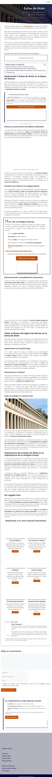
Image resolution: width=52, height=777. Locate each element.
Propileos (15, 570)
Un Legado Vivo (10, 72)
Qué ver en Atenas (13, 17)
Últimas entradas (14, 622)
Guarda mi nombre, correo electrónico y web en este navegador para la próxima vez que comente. (27, 684)
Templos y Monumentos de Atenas (33, 17)
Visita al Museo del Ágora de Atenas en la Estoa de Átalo (21, 68)
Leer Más (15, 551)
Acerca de (7, 622)
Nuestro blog (6, 756)
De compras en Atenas (37, 540)
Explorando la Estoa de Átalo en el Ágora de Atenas (20, 66)
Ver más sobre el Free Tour (26, 107)
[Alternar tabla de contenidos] (44, 65)
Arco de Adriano (15, 540)
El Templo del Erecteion (15, 601)
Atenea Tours (6, 758)
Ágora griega (28, 26)
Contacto (5, 753)
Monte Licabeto (36, 570)
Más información (11, 717)
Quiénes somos (7, 748)
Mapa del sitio (6, 761)
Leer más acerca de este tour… (19, 251)
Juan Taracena (16, 624)
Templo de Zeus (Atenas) (36, 601)
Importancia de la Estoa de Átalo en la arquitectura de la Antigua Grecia (26, 70)
